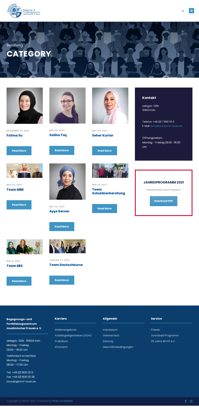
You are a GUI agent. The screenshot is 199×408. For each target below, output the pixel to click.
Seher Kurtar (102, 137)
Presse (155, 332)
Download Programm (165, 338)
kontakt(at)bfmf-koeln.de (166, 128)
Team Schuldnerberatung (108, 193)
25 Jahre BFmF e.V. (163, 343)
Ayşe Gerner (59, 213)
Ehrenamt (61, 349)
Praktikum (61, 343)
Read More (19, 153)
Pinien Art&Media (62, 403)
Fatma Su (14, 137)
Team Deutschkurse (66, 267)
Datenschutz (111, 338)
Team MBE (15, 192)
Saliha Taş (58, 137)
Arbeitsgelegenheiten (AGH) (73, 338)
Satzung (108, 343)
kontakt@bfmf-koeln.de (21, 383)
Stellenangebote (65, 332)
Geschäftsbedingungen (118, 349)
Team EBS (15, 268)
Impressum (110, 332)
